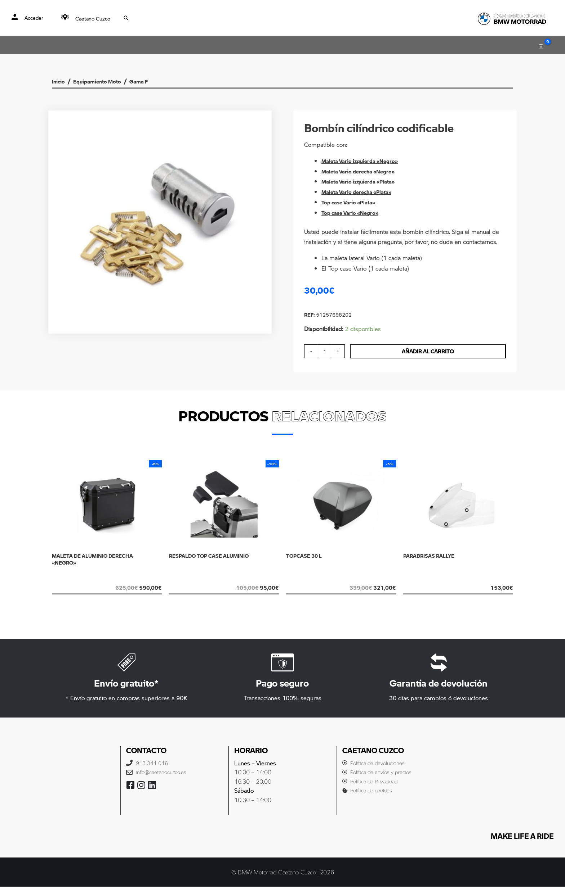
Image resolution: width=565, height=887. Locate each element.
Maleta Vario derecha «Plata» (361, 191)
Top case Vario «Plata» (352, 202)
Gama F (157, 81)
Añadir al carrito (430, 351)
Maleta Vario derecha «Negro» (363, 171)
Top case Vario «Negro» (354, 212)
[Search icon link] (127, 18)
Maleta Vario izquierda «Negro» (365, 161)
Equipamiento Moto (107, 81)
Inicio (60, 81)
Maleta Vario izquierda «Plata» (363, 181)
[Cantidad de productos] (325, 351)
